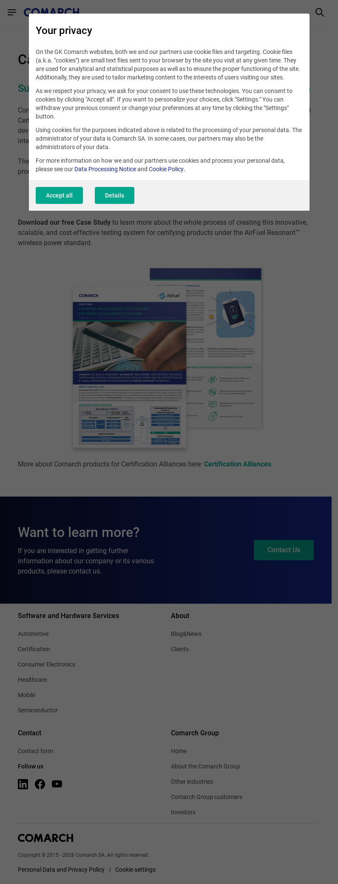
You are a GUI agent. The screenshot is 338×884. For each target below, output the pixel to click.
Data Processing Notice (105, 169)
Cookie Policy (166, 169)
